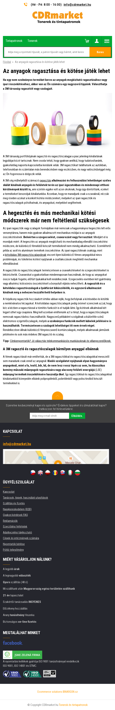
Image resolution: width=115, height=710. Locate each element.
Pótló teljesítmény (13, 550)
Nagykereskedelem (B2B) (17, 509)
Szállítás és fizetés (14, 503)
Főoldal (7, 62)
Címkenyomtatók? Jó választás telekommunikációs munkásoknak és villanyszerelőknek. (60, 341)
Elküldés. (77, 416)
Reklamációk (10, 521)
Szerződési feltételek (15, 526)
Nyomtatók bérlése (14, 544)
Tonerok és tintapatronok (73, 705)
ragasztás (45, 180)
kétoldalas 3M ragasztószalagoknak (25, 255)
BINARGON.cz (70, 691)
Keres (100, 52)
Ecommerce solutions (49, 691)
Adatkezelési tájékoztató (17, 532)
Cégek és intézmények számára (21, 538)
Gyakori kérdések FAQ (15, 515)
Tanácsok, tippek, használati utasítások (25, 497)
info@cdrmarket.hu (77, 4)
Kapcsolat (9, 492)
